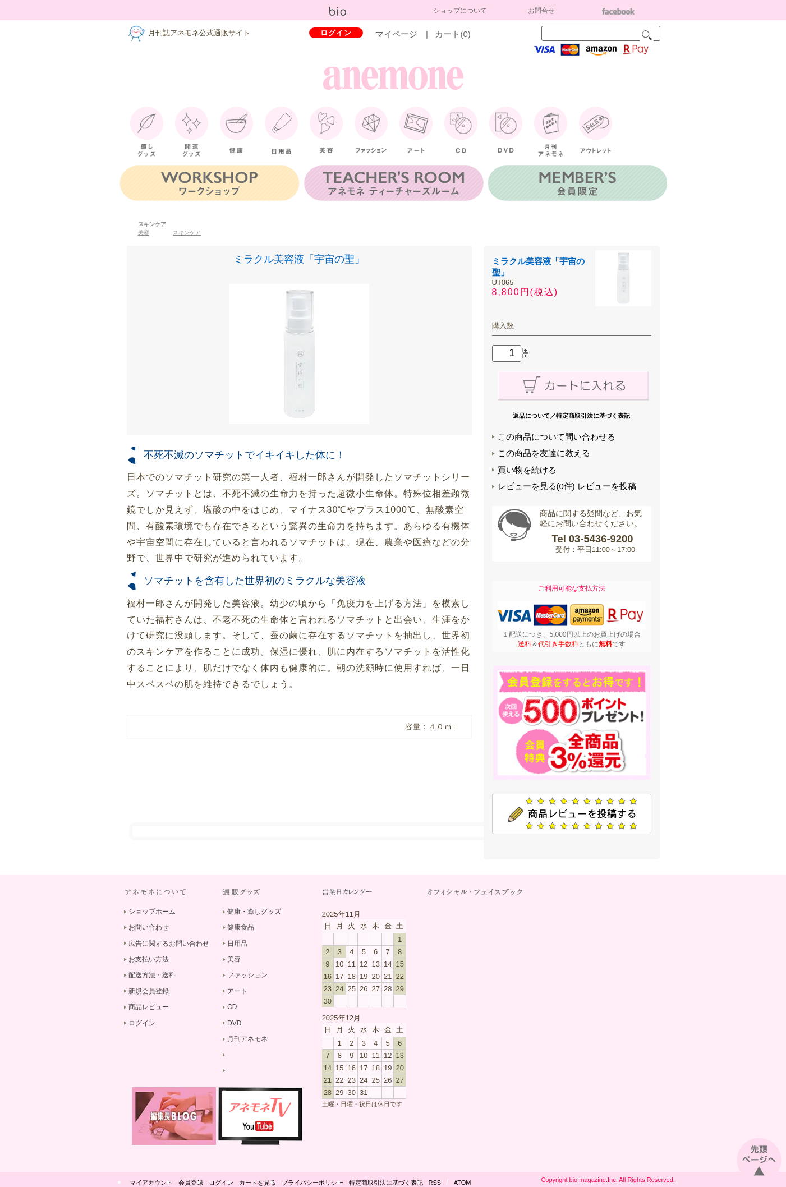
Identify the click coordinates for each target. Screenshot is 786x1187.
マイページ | (405, 34)
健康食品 (240, 927)
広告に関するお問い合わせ (168, 943)
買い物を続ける (527, 470)
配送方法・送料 (152, 975)
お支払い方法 (148, 959)
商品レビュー (148, 1007)
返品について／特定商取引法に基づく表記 (571, 415)
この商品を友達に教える (544, 453)
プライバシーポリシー (312, 1182)
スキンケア (152, 224)
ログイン (336, 33)
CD (232, 1007)
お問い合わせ (148, 927)
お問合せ (541, 11)
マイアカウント (151, 1182)
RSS (435, 1182)
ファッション (247, 975)
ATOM (462, 1182)
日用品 (237, 943)
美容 (143, 232)
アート (237, 991)
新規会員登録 (148, 991)
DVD (234, 1023)
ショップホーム (152, 911)
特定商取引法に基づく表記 (386, 1182)
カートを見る (257, 1182)
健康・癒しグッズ (254, 911)
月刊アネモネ (247, 1039)
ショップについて (460, 11)
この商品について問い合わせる (556, 436)
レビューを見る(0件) (536, 486)
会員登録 (190, 1182)
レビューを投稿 (606, 486)
